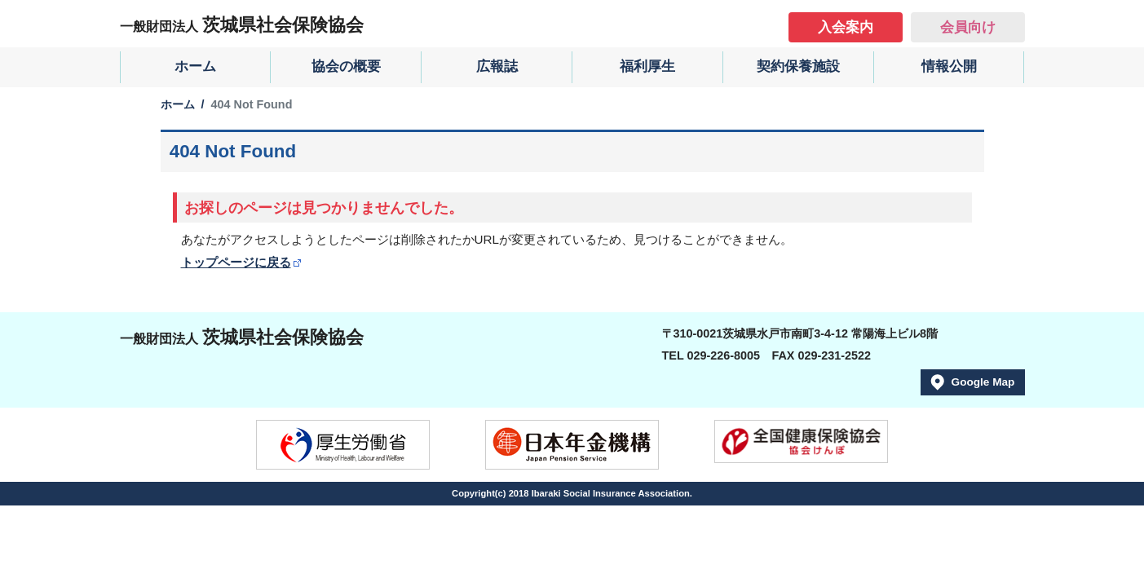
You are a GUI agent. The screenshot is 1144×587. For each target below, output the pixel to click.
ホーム (195, 66)
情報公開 (949, 66)
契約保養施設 (798, 66)
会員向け (968, 27)
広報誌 (497, 66)
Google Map (983, 382)
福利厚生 (647, 66)
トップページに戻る (236, 262)
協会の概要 (346, 66)
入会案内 (845, 27)
